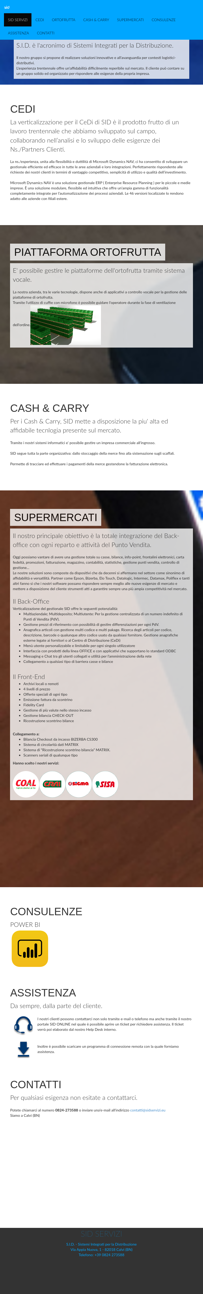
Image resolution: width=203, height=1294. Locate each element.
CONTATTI (45, 33)
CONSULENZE (164, 19)
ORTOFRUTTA (63, 19)
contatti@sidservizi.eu (147, 1110)
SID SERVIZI (17, 19)
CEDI (39, 19)
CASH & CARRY (96, 19)
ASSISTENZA (18, 33)
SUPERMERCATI (130, 19)
